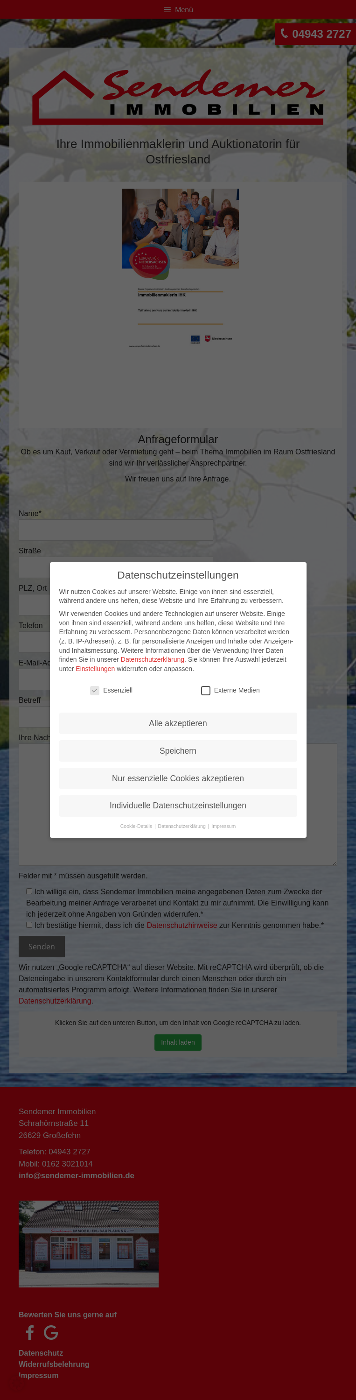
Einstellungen (95, 664)
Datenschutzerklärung (152, 654)
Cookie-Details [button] (137, 822)
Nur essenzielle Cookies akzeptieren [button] (178, 773)
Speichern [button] (178, 746)
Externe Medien (230, 685)
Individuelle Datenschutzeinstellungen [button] (178, 801)
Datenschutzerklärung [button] (182, 822)
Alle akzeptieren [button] (178, 718)
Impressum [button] (223, 822)
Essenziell (111, 685)
